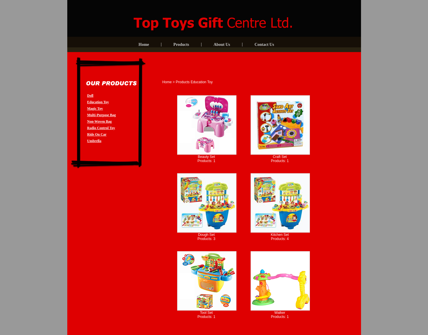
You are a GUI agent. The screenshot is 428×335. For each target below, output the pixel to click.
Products (181, 44)
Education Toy (98, 102)
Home (144, 44)
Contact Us (264, 44)
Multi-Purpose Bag (101, 115)
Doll (90, 96)
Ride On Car (97, 134)
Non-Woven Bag (99, 121)
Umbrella (94, 141)
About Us (222, 44)
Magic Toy (95, 108)
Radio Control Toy (101, 128)
